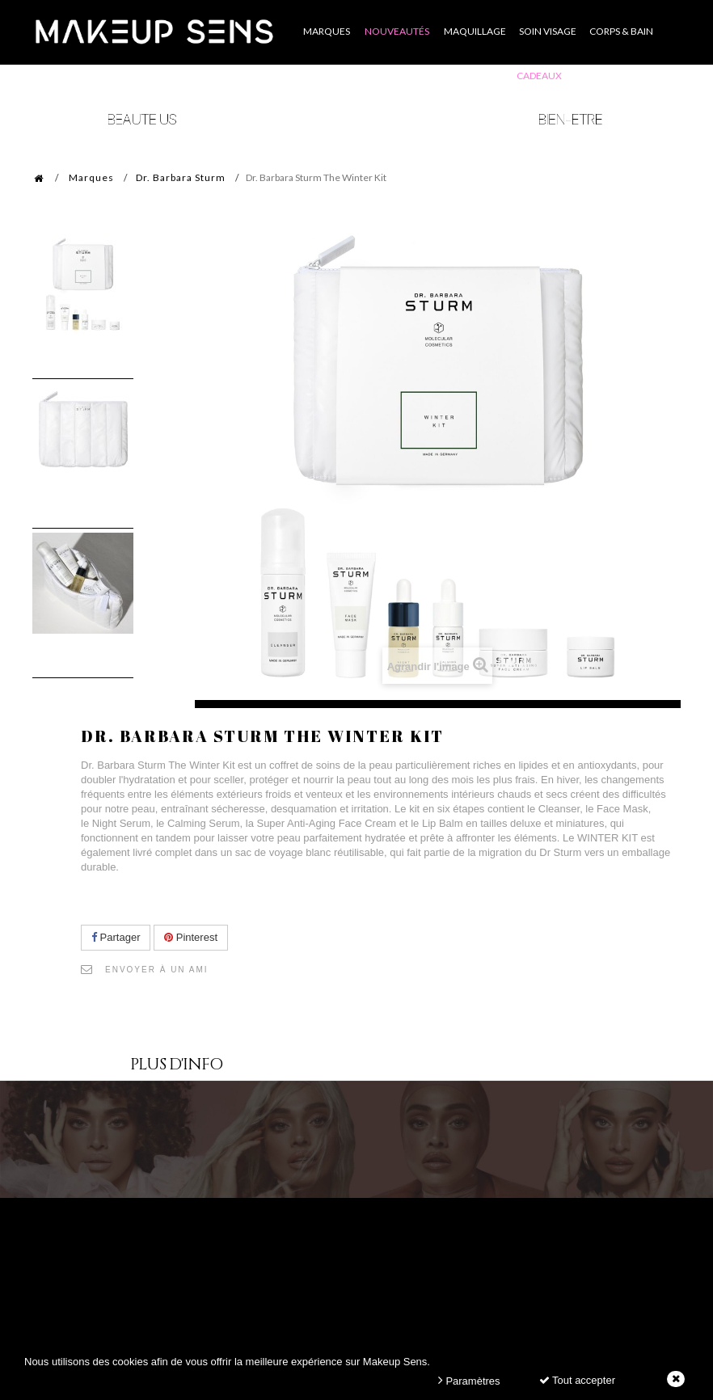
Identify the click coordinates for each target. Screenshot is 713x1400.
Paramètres (469, 1380)
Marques (91, 177)
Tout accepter (577, 1380)
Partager (115, 937)
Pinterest (190, 937)
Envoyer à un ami (157, 969)
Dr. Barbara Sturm (181, 177)
